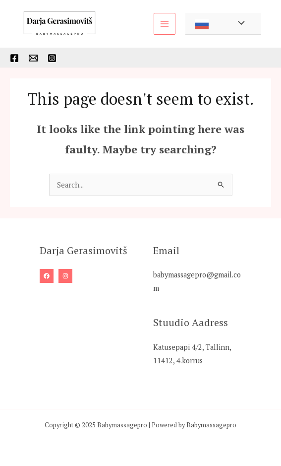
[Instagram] (52, 58)
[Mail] (33, 58)
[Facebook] (14, 58)
